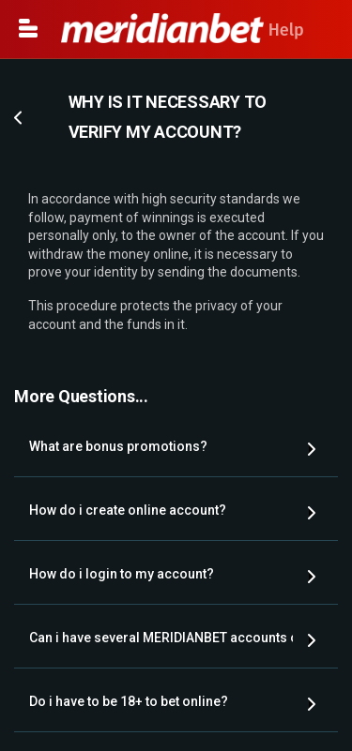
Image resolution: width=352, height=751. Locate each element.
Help (182, 30)
